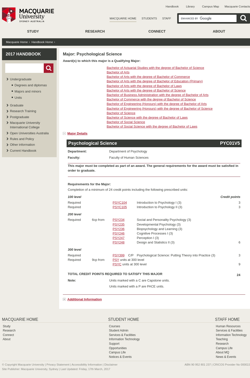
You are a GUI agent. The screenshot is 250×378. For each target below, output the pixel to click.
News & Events (226, 357)
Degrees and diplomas (31, 85)
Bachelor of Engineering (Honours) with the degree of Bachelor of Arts (157, 104)
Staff (166, 18)
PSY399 (119, 255)
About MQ (222, 352)
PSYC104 (120, 202)
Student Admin (118, 330)
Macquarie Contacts (237, 6)
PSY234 (119, 220)
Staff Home (227, 319)
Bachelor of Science (121, 113)
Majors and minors (28, 91)
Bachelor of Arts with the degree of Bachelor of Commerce (148, 77)
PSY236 (119, 229)
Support (114, 343)
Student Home (123, 319)
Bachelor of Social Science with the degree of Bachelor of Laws (152, 126)
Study (33, 31)
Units (18, 97)
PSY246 (119, 233)
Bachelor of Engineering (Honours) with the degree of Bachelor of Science (159, 108)
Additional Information (84, 299)
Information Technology (124, 339)
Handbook (172, 6)
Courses (114, 326)
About (219, 31)
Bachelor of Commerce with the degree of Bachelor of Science (151, 99)
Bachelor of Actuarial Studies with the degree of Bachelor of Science (155, 68)
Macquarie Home (123, 18)
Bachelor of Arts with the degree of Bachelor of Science (146, 90)
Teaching (222, 339)
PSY (116, 260)
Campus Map (210, 6)
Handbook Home (42, 42)
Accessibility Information (87, 364)
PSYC (117, 264)
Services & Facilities (122, 335)
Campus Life (117, 352)
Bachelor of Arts (118, 72)
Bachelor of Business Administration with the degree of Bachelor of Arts (157, 95)
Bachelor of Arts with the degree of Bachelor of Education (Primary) (155, 81)
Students (149, 18)
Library (190, 6)
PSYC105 (120, 207)
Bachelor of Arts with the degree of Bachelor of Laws (144, 86)
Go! (48, 68)
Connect (157, 31)
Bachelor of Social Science (126, 122)
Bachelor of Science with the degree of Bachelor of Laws (147, 117)
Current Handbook (23, 150)
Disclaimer (111, 364)
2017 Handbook (23, 54)
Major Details (77, 133)
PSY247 (119, 238)
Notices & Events (120, 357)
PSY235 (119, 224)
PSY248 (119, 242)
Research (95, 31)
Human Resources (228, 326)
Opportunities (117, 348)
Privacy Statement (57, 364)
